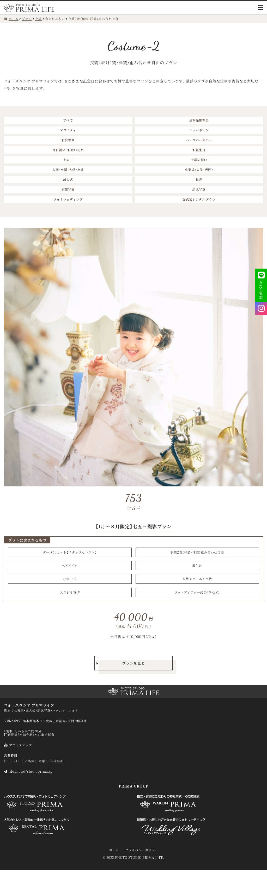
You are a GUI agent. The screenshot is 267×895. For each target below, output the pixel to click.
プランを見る (133, 663)
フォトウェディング (68, 199)
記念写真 (199, 189)
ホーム (114, 850)
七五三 (68, 159)
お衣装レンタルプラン (199, 199)
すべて (68, 120)
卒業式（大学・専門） (199, 169)
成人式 (68, 179)
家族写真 (68, 189)
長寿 (199, 179)
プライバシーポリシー (141, 850)
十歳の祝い (199, 159)
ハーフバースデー (199, 140)
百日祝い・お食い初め (68, 150)
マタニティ (68, 130)
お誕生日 (199, 150)
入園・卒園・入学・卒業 (68, 169)
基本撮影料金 (199, 120)
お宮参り (68, 140)
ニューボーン (199, 130)
